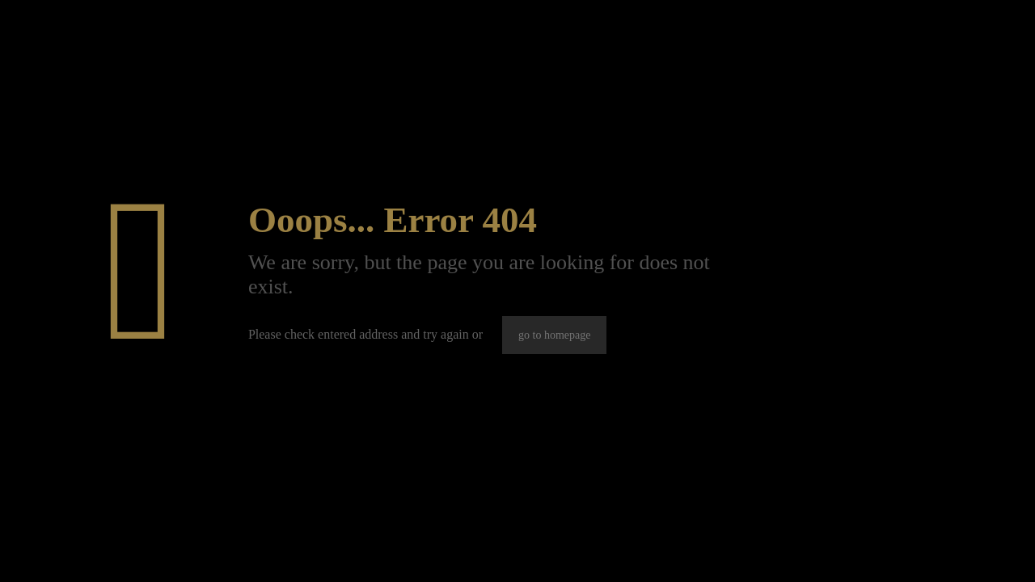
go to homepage (554, 335)
